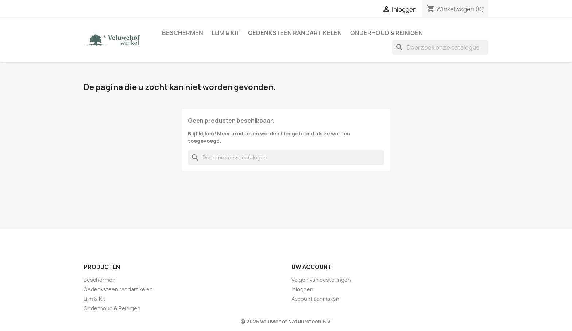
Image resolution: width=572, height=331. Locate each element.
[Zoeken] (440, 47)
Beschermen (182, 33)
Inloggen (302, 289)
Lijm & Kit (226, 33)
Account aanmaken (315, 298)
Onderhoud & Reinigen (386, 33)
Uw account (311, 267)
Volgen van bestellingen (321, 279)
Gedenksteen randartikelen (295, 33)
